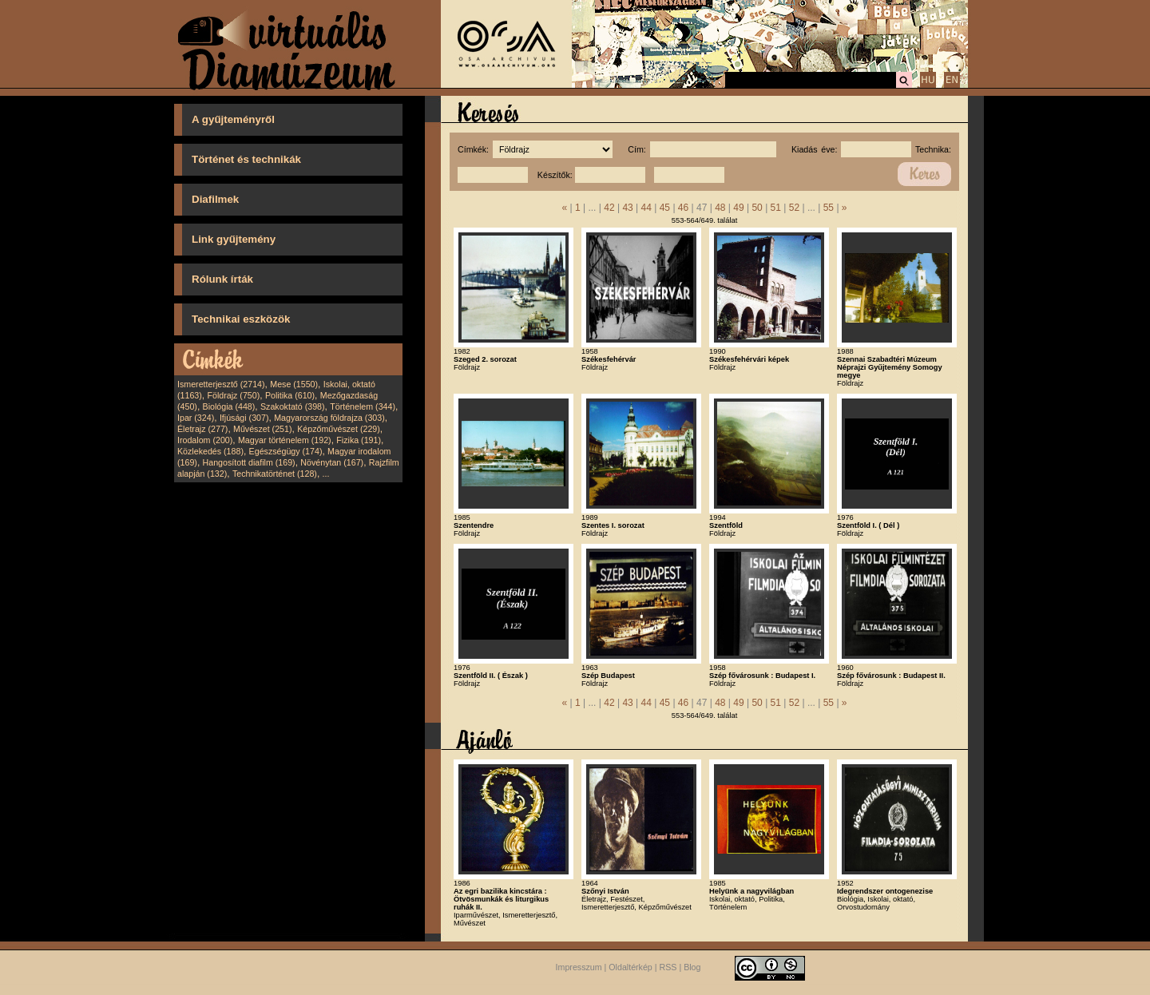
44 (646, 207)
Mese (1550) (294, 384)
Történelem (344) (362, 406)
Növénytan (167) (331, 462)
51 (776, 207)
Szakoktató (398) (292, 406)
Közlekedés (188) (210, 451)
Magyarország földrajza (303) (329, 417)
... (326, 473)
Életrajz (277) (202, 429)
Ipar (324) (195, 417)
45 (665, 207)
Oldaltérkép (630, 967)
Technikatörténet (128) (274, 473)
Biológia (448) (229, 406)
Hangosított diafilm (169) (249, 462)
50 (756, 207)
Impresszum (579, 967)
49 (738, 207)
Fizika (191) (358, 440)
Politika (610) (290, 395)
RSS (668, 967)
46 (683, 207)
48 (720, 207)
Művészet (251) (262, 429)
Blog (692, 967)
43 (627, 207)
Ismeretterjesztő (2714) (221, 384)
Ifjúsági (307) (244, 417)
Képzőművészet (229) (338, 429)
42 (609, 207)
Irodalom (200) (204, 440)
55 (828, 207)
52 (794, 207)
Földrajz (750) (233, 395)
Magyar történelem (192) (284, 440)
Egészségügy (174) (286, 451)
